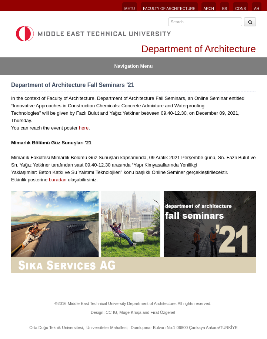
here (84, 128)
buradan (58, 179)
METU (129, 9)
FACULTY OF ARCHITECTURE (169, 9)
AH (256, 9)
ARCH (209, 9)
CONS (240, 9)
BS (224, 9)
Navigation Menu (133, 66)
